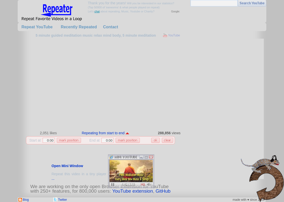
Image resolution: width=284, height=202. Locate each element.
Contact (110, 27)
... (53, 178)
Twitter (62, 199)
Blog (26, 199)
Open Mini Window (67, 166)
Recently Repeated (79, 27)
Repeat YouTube (37, 27)
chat (97, 11)
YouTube (174, 35)
